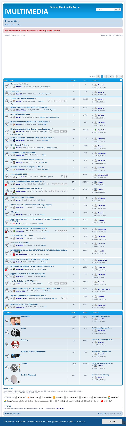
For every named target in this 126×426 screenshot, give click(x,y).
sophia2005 (20, 155)
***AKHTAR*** (102, 267)
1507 (65, 191)
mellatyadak (102, 153)
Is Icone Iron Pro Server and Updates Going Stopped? (31, 205)
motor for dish (15, 91)
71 (55, 283)
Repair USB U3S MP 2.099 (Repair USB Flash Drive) (30, 259)
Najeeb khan (102, 130)
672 (59, 184)
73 (60, 283)
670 (53, 184)
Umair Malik (20, 140)
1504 (53, 191)
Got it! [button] (112, 422)
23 (58, 101)
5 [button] (113, 76)
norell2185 (101, 167)
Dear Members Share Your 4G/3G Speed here (27, 228)
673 (62, 184)
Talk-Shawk (42, 124)
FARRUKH (19, 162)
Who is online (8, 388)
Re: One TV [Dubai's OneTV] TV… (103, 339)
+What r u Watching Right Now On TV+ (25, 189)
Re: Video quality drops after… (102, 328)
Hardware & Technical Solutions (49, 117)
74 (63, 283)
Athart (18, 184)
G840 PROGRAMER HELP (20, 114)
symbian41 (19, 207)
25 (63, 101)
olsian (18, 283)
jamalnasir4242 (21, 298)
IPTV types (14, 212)
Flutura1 (100, 146)
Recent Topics (9, 80)
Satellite (41, 184)
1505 (57, 191)
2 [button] (104, 76)
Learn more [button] (80, 421)
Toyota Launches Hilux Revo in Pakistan (26, 159)
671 (56, 184)
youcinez (101, 220)
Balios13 (19, 262)
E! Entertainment (21, 254)
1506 (61, 191)
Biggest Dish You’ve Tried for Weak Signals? (27, 274)
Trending (40, 283)
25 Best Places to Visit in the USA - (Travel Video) (29, 122)
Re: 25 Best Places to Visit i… (101, 316)
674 (66, 184)
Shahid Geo (20, 231)
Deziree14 (101, 213)
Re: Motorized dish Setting (100, 375)
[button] (98, 76)
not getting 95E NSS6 (18, 174)
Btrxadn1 (19, 86)
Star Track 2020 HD (104, 289)
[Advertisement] (63, 55)
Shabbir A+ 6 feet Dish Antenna (22, 98)
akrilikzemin (59, 408)
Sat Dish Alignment (45, 86)
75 (66, 283)
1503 (50, 191)
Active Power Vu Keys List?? (21, 235)
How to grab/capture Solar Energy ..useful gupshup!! (30, 129)
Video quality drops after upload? (23, 152)
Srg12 (18, 224)
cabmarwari (101, 138)
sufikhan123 (102, 229)
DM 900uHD (20, 132)
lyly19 (18, 200)
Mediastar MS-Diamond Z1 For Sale (24, 304)
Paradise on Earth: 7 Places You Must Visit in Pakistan (31, 138)
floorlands (101, 282)
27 (66, 131)
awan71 (100, 182)
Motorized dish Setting (19, 84)
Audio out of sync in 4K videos (22, 197)
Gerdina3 (101, 115)
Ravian (18, 124)
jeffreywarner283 (103, 175)
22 (55, 101)
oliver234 (101, 251)
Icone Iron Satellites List (19, 243)
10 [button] (118, 76)
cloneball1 (101, 296)
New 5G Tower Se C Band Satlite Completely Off (28, 107)
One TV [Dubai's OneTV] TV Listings (24, 281)
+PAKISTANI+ (20, 191)
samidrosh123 (20, 291)
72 (58, 283)
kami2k (18, 148)
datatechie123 (102, 260)
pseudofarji (20, 177)
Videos (44, 155)
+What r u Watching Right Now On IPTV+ (26, 181)
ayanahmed (20, 169)
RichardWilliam (21, 110)
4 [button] (110, 76)
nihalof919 (101, 122)
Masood (19, 101)
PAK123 (18, 117)
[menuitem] (16, 21)
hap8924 (19, 94)
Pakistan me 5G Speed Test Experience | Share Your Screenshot (35, 288)
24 (60, 101)
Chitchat (19, 214)
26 (66, 101)
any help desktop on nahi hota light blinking (27, 295)
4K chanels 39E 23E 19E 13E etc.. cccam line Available (31, 266)
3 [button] (107, 76)
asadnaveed (20, 307)
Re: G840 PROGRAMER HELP (101, 351)
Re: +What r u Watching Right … (102, 363)
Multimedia (8, 313)
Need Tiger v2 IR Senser (19, 145)
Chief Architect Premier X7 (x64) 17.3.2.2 (25, 167)
